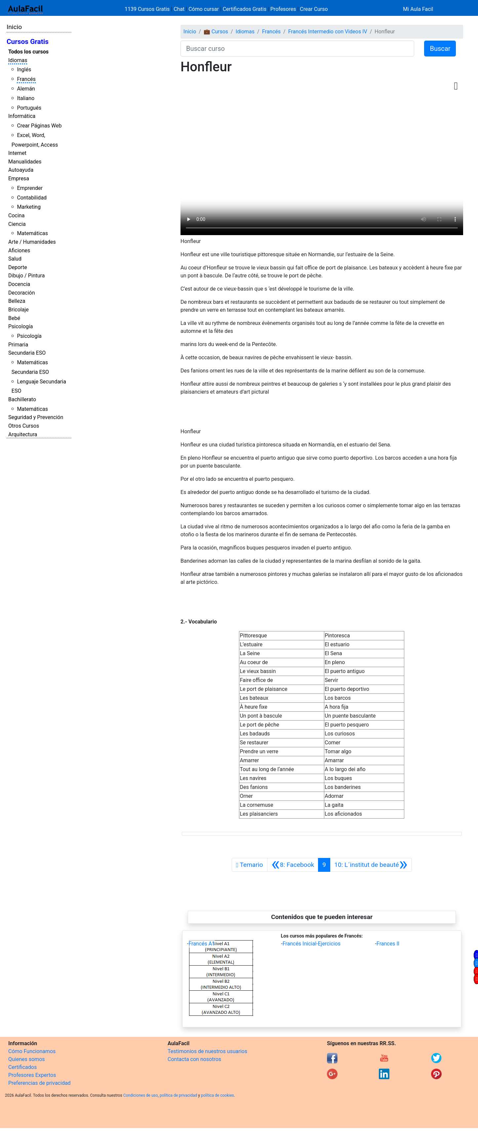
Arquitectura (22, 434)
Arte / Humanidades (32, 242)
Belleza (16, 301)
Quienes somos (26, 1059)
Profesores (283, 9)
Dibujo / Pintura (26, 275)
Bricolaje (18, 309)
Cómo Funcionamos (32, 1051)
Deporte (17, 267)
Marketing (28, 207)
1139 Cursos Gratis (148, 9)
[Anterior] (293, 865)
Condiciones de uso (140, 1095)
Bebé (14, 318)
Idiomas (17, 60)
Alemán (26, 89)
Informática (21, 116)
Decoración (21, 293)
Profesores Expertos (32, 1075)
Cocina (16, 215)
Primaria (18, 344)
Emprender (30, 188)
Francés (26, 79)
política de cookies (217, 1095)
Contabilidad (32, 198)
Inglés (24, 69)
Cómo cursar (203, 9)
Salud (14, 259)
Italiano (25, 98)
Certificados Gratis (244, 9)
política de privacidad (178, 1095)
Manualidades (24, 162)
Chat (179, 9)
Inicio (14, 27)
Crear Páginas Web (39, 126)
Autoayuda (20, 170)
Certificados (22, 1067)
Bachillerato (22, 399)
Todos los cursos (28, 52)
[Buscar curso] (297, 48)
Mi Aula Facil (418, 9)
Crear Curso (314, 9)
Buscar (440, 49)
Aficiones (19, 250)
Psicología (20, 326)
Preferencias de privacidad (39, 1083)
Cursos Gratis (28, 42)
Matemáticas (32, 233)
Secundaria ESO (27, 353)
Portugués (29, 108)
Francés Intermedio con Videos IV (327, 31)
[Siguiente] (371, 865)
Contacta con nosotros (194, 1059)
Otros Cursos (23, 426)
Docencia (19, 284)
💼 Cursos (216, 31)
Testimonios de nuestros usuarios (207, 1051)
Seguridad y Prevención (35, 417)
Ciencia (17, 224)
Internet (17, 153)
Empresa (18, 178)
